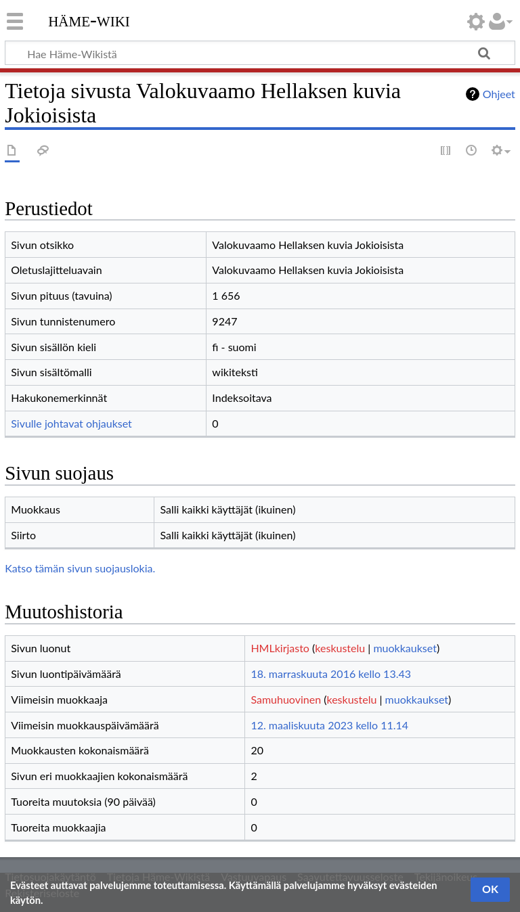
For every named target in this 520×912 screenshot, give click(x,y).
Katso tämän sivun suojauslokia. (80, 568)
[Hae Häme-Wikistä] (260, 52)
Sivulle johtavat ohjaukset (71, 423)
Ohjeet (499, 93)
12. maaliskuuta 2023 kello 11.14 (329, 725)
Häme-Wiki (89, 19)
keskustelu (340, 647)
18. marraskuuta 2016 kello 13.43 (331, 673)
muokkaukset (404, 647)
